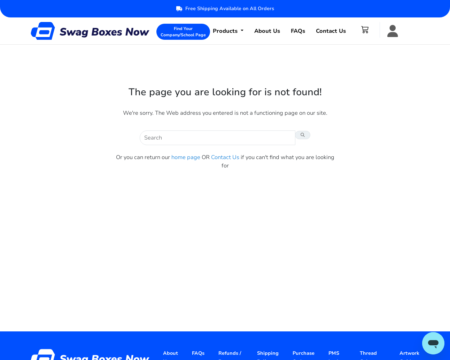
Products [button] (226, 31)
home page (185, 157)
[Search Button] (302, 135)
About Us (267, 31)
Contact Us (331, 31)
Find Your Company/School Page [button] (183, 32)
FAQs (298, 31)
